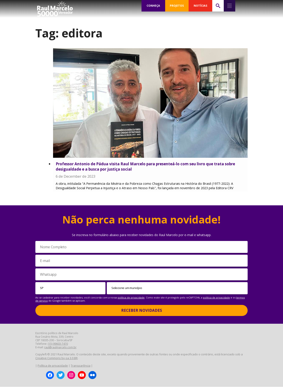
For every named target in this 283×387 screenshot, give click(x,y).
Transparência (80, 366)
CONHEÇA (153, 6)
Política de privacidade (53, 366)
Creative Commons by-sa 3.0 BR (56, 358)
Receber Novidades (141, 310)
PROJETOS (176, 6)
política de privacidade (131, 297)
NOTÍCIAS (200, 6)
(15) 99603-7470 (58, 344)
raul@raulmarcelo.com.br (60, 347)
